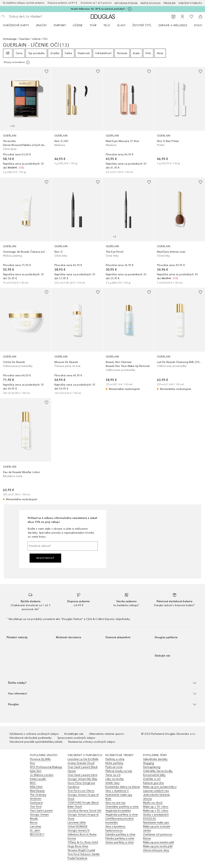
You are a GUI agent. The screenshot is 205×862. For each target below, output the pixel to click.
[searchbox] (36, 16)
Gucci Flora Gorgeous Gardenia (81, 784)
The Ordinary (38, 794)
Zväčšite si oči (152, 779)
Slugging (148, 763)
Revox (33, 822)
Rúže (108, 798)
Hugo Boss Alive (78, 846)
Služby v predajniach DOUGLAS (156, 816)
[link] (25, 120)
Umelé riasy (112, 783)
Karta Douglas (151, 3)
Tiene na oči (112, 775)
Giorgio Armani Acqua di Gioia (83, 796)
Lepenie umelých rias (156, 790)
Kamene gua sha (153, 783)
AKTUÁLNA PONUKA (126, 3)
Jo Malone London (41, 775)
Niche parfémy (114, 763)
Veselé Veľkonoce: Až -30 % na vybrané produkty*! (98, 9)
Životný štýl (142, 25)
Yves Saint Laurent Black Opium (83, 769)
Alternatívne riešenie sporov (106, 733)
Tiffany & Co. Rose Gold (83, 842)
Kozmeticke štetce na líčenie (122, 786)
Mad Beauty (37, 790)
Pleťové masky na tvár (118, 771)
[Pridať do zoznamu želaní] (46, 71)
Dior (32, 763)
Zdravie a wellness (172, 25)
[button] (102, 682)
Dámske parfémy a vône (120, 834)
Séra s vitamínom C (117, 790)
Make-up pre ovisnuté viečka (156, 828)
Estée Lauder (38, 779)
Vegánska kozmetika (118, 810)
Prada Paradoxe (77, 858)
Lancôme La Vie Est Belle (83, 759)
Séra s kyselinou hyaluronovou (115, 828)
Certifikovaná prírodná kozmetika (119, 820)
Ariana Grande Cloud (81, 763)
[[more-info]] (17, 62)
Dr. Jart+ (35, 830)
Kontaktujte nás (73, 733)
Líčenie (78, 25)
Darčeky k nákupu (190, 3)
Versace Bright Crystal (81, 850)
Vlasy (121, 25)
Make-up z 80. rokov (155, 810)
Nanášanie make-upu (156, 822)
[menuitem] (18, 25)
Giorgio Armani (39, 814)
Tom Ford (36, 806)
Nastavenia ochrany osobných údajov (91, 741)
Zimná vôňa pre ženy (156, 850)
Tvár (93, 25)
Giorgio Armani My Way (82, 779)
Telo (106, 25)
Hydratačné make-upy (118, 794)
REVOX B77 (37, 834)
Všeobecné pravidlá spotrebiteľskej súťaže (35, 741)
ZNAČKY (41, 25)
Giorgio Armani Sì (78, 830)
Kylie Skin (35, 771)
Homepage (10, 39)
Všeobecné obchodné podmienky (30, 737)
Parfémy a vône (115, 759)
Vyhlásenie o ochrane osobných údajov (34, 733)
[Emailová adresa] (63, 546)
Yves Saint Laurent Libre (82, 775)
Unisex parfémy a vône (119, 842)
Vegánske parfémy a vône (121, 814)
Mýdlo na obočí (153, 802)
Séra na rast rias (115, 802)
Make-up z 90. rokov (155, 806)
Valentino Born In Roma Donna (82, 836)
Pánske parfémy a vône (119, 838)
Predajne (170, 3)
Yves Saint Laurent (41, 810)
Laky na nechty (114, 779)
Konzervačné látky (154, 775)
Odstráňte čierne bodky (158, 771)
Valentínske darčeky (155, 759)
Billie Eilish (36, 786)
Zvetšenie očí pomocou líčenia (157, 836)
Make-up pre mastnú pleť (158, 842)
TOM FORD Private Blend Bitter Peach (83, 804)
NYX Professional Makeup (46, 767)
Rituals (34, 818)
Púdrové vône (114, 767)
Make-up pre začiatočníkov (160, 786)
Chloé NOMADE (78, 826)
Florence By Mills (40, 759)
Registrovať (45, 558)
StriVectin (35, 798)
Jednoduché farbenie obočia (156, 796)
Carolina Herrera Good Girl (84, 810)
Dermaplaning (151, 767)
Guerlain (24, 39)
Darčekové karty (16, 25)
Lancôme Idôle (77, 822)
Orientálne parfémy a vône (122, 806)
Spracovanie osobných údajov (76, 737)
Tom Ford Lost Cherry (81, 790)
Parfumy (60, 25)
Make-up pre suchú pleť (157, 846)
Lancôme (35, 826)
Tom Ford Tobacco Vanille (84, 854)
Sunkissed (36, 802)
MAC (33, 783)
